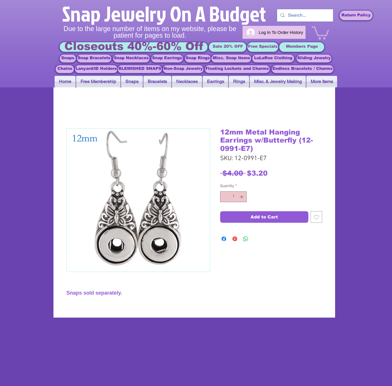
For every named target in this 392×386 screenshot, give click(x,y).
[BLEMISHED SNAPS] (139, 69)
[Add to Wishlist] (316, 217)
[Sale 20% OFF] (227, 47)
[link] (320, 32)
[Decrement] (224, 197)
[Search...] (304, 15)
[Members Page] (302, 47)
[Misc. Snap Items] (231, 58)
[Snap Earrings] (167, 58)
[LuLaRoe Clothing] (273, 58)
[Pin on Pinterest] (234, 238)
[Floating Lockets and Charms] (237, 69)
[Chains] (64, 69)
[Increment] (242, 197)
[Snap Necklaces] (131, 58)
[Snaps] (67, 58)
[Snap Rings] (198, 58)
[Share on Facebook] (223, 238)
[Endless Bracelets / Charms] (302, 69)
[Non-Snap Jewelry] (183, 69)
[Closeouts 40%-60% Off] (133, 47)
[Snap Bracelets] (94, 58)
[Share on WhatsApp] (245, 238)
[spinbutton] (233, 197)
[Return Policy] (356, 15)
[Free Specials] (263, 47)
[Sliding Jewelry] (314, 58)
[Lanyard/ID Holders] (96, 69)
